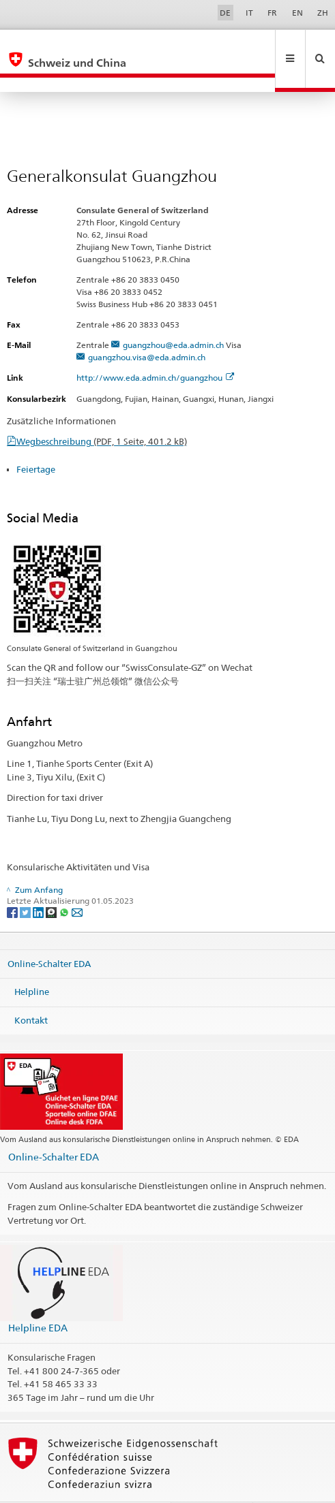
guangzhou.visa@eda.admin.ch (146, 327)
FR (272, 12)
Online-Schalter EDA (49, 933)
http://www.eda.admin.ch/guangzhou (155, 348)
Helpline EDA (38, 1298)
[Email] (77, 883)
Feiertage (35, 439)
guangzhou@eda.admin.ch (173, 315)
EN (297, 12)
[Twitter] (26, 883)
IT (249, 12)
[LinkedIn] (39, 883)
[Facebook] (13, 883)
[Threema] (52, 883)
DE (225, 12)
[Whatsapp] (65, 883)
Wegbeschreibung (101, 412)
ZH (322, 12)
